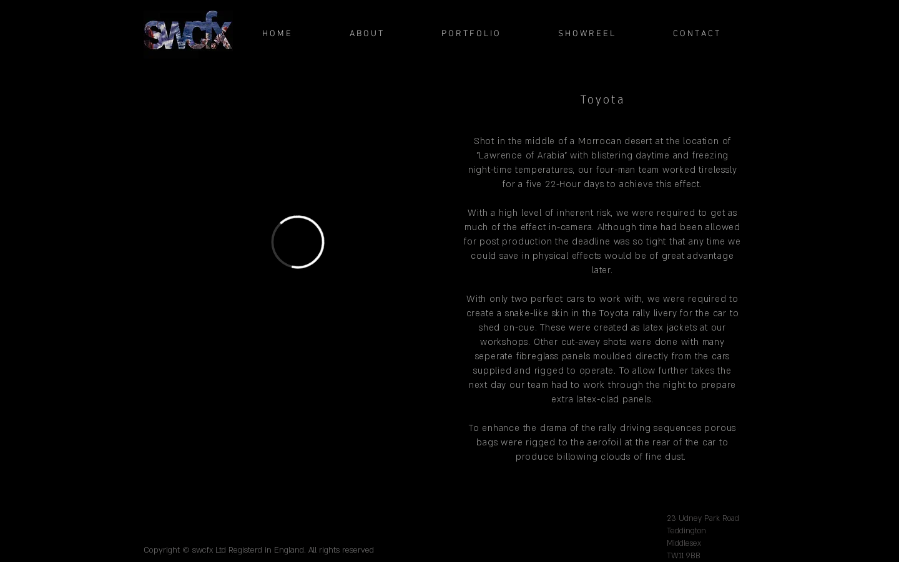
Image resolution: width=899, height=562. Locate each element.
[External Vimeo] (297, 242)
